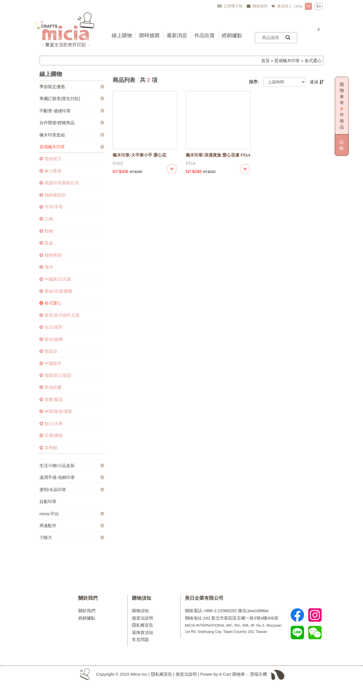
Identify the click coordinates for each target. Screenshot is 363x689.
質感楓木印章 (287, 60)
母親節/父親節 (55, 375)
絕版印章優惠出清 (59, 182)
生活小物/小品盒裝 (57, 465)
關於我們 (88, 598)
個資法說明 (142, 618)
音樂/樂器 (51, 399)
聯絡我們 (257, 6)
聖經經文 (50, 158)
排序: (254, 81)
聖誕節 (48, 351)
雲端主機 (258, 674)
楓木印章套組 (52, 134)
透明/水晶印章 (52, 489)
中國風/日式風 (55, 279)
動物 (46, 231)
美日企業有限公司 (204, 598)
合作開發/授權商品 (57, 122)
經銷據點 (86, 618)
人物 (46, 218)
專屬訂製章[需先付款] (59, 98)
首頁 (265, 60)
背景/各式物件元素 (59, 315)
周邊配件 (47, 525)
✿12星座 (50, 170)
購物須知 (141, 598)
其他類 (48, 447)
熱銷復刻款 (52, 195)
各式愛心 (50, 303)
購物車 (238, 674)
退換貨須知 (142, 632)
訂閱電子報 (230, 6)
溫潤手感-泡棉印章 (57, 477)
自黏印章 (47, 501)
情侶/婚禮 (51, 339)
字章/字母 (51, 206)
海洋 (46, 267)
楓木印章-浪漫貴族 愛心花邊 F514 (218, 155)
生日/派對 (51, 327)
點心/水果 (51, 423)
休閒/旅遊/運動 (55, 411)
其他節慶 (50, 387)
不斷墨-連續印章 (55, 110)
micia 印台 (49, 513)
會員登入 (282, 6)
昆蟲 (46, 242)
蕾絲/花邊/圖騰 (55, 291)
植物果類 (50, 255)
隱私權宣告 (142, 625)
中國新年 (50, 363)
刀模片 (45, 537)
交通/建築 (51, 435)
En (318, 6)
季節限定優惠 (52, 86)
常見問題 (140, 639)
